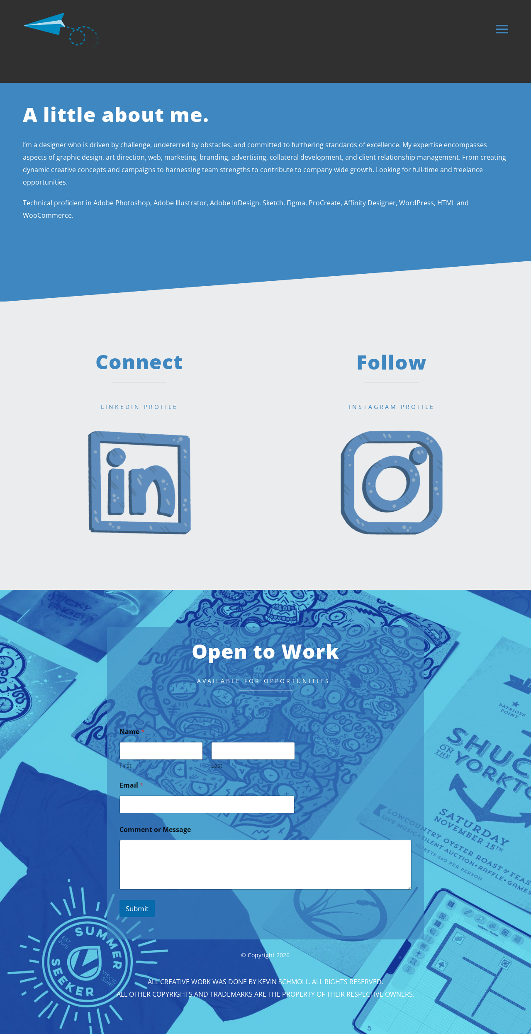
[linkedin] (139, 424)
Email (131, 785)
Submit (137, 908)
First (125, 765)
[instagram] (391, 424)
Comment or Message (155, 830)
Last (216, 765)
